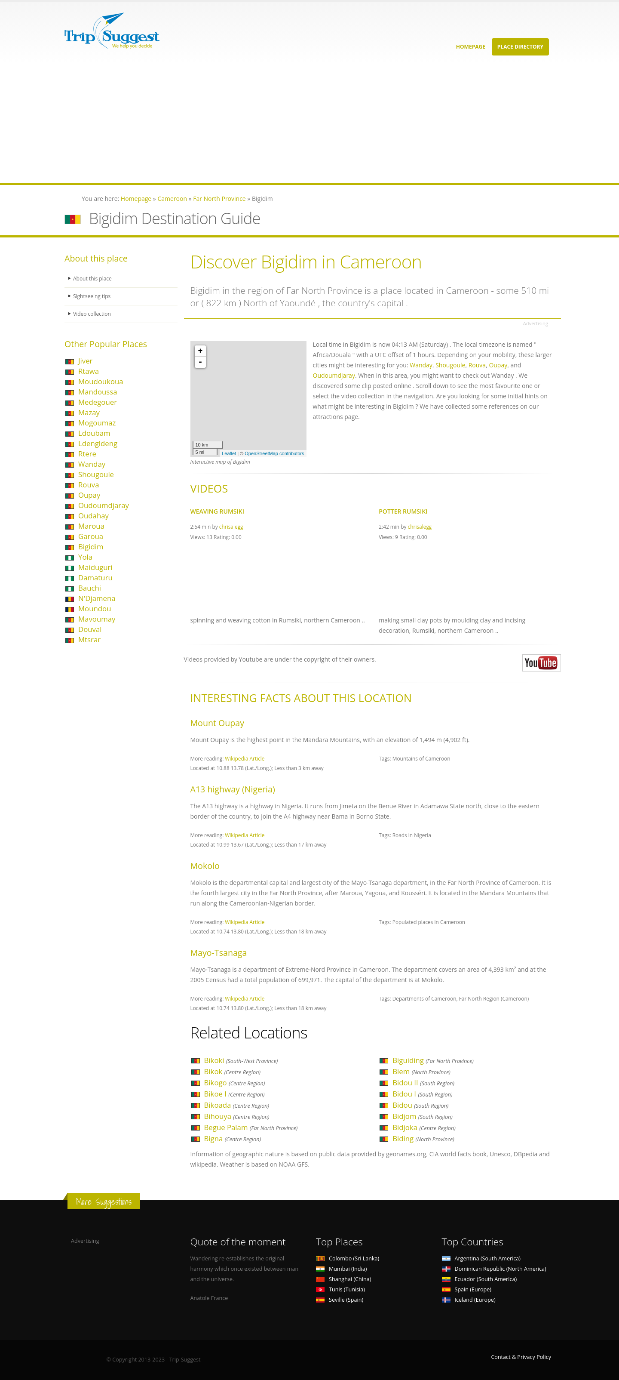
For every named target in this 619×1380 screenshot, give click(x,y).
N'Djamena (97, 598)
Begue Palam (251, 1127)
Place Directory (520, 46)
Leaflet (229, 453)
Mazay (89, 412)
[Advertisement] (258, 122)
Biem (421, 1071)
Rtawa (88, 371)
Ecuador (479, 1279)
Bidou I (422, 1094)
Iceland (469, 1299)
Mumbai (341, 1268)
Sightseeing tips (93, 296)
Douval (90, 629)
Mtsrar (89, 639)
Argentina (481, 1258)
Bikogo (234, 1082)
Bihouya (237, 1116)
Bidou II (423, 1082)
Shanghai (343, 1279)
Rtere (87, 454)
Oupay (89, 495)
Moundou (94, 608)
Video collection (93, 313)
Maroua (91, 526)
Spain (466, 1289)
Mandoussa (97, 392)
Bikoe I (234, 1094)
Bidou (420, 1105)
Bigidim (90, 546)
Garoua (90, 536)
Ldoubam (94, 433)
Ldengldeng (97, 443)
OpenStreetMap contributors (274, 453)
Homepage (470, 46)
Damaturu (95, 577)
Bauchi (89, 588)
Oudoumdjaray (103, 505)
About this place (93, 278)
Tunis (340, 1289)
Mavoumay (96, 619)
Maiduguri (95, 567)
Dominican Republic (494, 1268)
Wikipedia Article (244, 758)
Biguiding (433, 1060)
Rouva (88, 485)
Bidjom (422, 1116)
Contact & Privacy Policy (521, 1357)
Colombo (347, 1258)
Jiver (85, 361)
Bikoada (237, 1105)
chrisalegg (231, 526)
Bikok (232, 1071)
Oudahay (93, 516)
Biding (423, 1138)
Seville (339, 1299)
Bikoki (241, 1060)
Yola (85, 557)
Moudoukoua (100, 381)
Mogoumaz (97, 423)
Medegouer (97, 402)
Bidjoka (424, 1127)
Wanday (91, 464)
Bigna (232, 1138)
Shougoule (96, 474)
